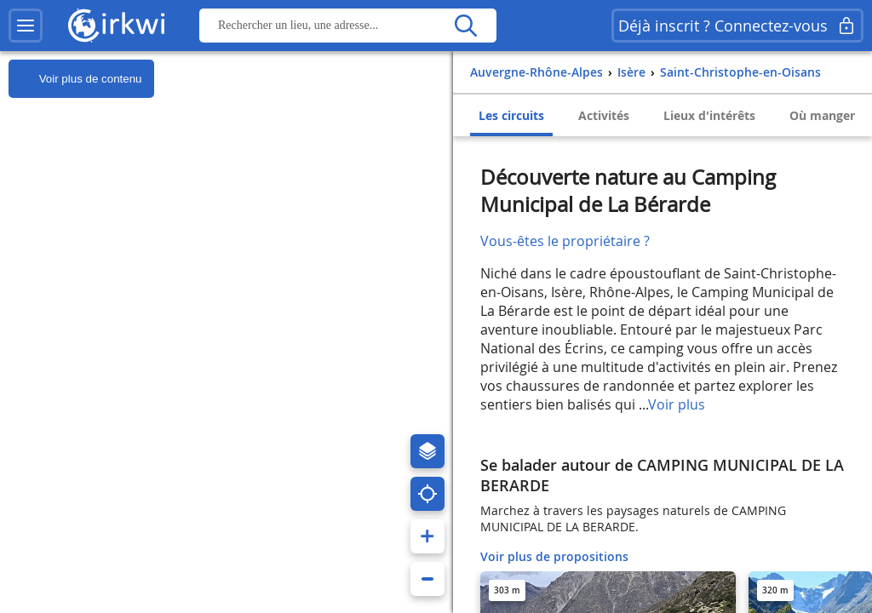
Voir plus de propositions (554, 556)
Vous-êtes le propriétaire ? (565, 241)
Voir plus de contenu (75, 79)
